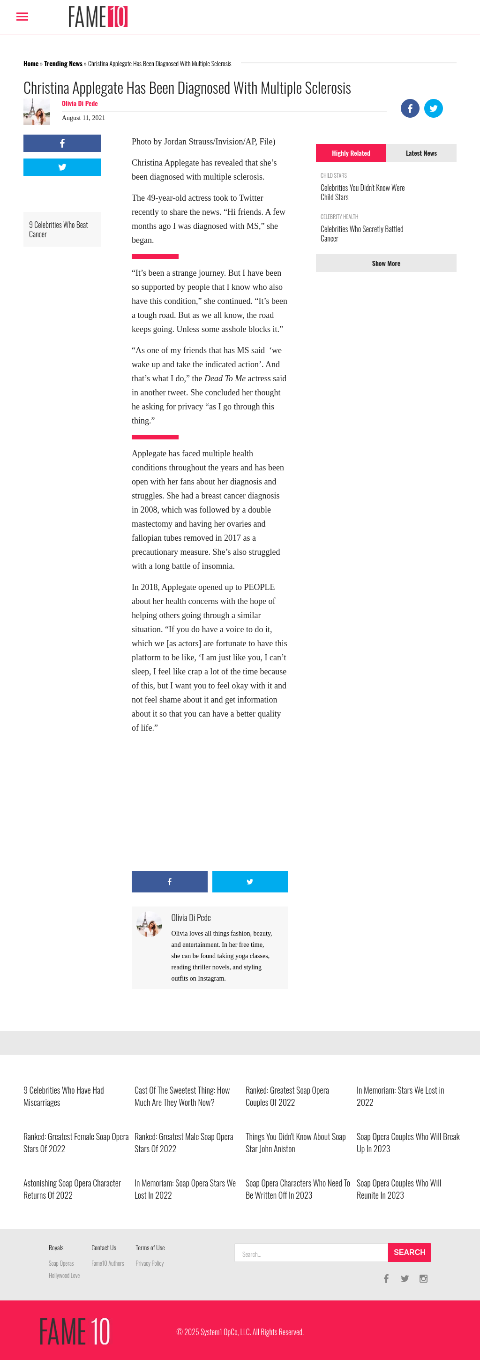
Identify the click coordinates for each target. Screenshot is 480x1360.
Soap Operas (61, 1263)
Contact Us (103, 1247)
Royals (56, 1247)
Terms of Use (150, 1247)
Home (30, 63)
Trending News (63, 63)
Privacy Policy (150, 1263)
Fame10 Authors (107, 1263)
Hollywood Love (64, 1275)
